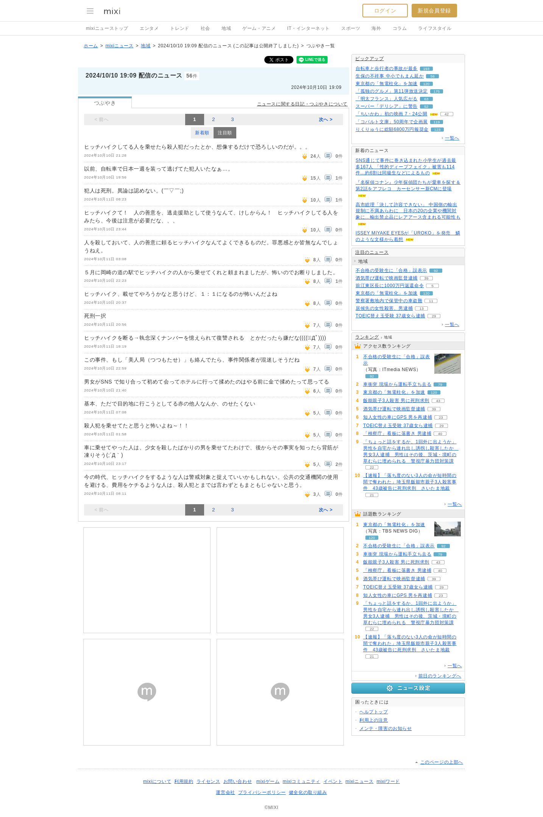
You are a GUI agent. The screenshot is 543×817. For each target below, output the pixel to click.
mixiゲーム (268, 781)
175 (437, 91)
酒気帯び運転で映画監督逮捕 (387, 278)
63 (426, 99)
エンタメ (149, 28)
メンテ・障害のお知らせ (385, 728)
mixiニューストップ (107, 28)
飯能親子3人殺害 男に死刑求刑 (396, 400)
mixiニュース (119, 45)
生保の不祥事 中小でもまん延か (390, 76)
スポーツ (350, 28)
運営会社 (225, 792)
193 (426, 69)
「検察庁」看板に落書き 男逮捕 (397, 433)
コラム (400, 28)
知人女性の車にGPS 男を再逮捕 (397, 417)
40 (440, 434)
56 (433, 76)
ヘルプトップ (373, 711)
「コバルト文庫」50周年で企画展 (392, 121)
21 (372, 495)
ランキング (367, 337)
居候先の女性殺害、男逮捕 (384, 308)
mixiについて (157, 781)
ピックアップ (369, 58)
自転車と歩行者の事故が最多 (387, 68)
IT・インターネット (308, 28)
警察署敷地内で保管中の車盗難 (389, 300)
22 (372, 467)
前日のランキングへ (439, 676)
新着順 (202, 132)
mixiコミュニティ (301, 781)
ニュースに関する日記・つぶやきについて (302, 104)
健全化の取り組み (308, 792)
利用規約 (183, 781)
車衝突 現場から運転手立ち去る (397, 384)
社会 (205, 28)
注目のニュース (372, 252)
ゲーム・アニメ (259, 28)
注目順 (225, 132)
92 (436, 271)
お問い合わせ (237, 781)
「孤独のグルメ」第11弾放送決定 (392, 91)
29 (434, 316)
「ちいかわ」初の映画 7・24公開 (392, 113)
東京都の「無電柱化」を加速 (387, 83)
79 (440, 384)
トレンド (179, 28)
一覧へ (452, 138)
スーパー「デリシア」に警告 (387, 106)
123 (437, 129)
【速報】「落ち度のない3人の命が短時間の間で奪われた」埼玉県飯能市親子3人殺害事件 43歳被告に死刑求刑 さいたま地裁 (410, 482)
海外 (376, 28)
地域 (226, 28)
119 (437, 122)
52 (426, 106)
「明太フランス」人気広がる (387, 98)
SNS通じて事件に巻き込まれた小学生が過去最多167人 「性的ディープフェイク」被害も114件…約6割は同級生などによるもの (406, 167)
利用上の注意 (373, 720)
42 (447, 114)
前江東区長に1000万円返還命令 (390, 285)
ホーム (91, 45)
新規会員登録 (434, 11)
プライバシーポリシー (262, 792)
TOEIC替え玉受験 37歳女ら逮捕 (390, 315)
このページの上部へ (441, 762)
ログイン (385, 11)
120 (426, 84)
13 (422, 308)
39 (426, 278)
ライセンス (208, 781)
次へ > (326, 119)
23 (441, 417)
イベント (332, 781)
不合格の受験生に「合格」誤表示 (391, 270)
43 (438, 401)
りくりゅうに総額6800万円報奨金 (392, 129)
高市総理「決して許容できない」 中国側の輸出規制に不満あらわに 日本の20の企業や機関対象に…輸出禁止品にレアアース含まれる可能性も (408, 211)
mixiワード (388, 781)
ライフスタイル (434, 28)
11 (431, 301)
